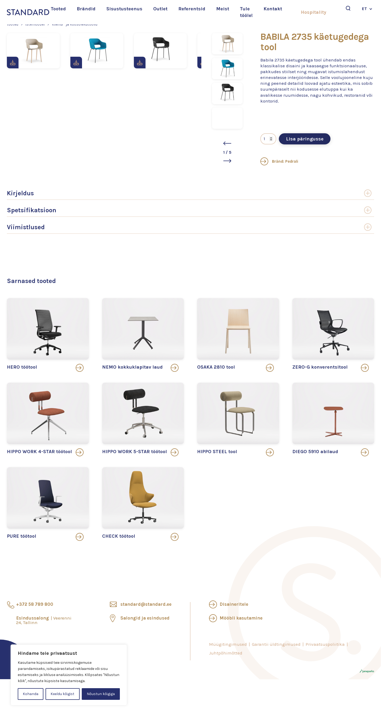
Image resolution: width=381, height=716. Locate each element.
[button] (227, 143)
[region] (69, 674)
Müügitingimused (228, 644)
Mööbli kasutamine (241, 618)
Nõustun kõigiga (101, 694)
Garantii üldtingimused (276, 644)
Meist (222, 9)
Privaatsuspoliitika (325, 644)
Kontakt (273, 9)
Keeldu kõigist (62, 694)
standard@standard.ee (145, 604)
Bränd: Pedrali (279, 161)
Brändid (86, 9)
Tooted (58, 9)
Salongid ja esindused (145, 618)
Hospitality (313, 12)
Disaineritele (234, 604)
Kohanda (30, 694)
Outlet (160, 9)
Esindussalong (43, 620)
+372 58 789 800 (34, 604)
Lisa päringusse (305, 139)
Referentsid (191, 9)
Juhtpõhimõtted (225, 653)
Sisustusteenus (124, 9)
